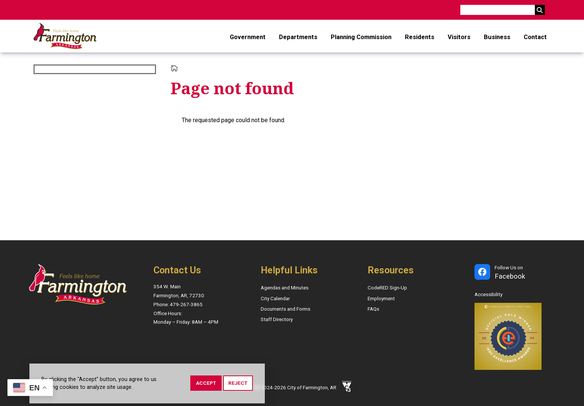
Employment (381, 298)
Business (497, 37)
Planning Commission (361, 37)
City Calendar (275, 298)
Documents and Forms (285, 309)
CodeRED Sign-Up (387, 288)
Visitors (459, 37)
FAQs (373, 309)
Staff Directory (277, 319)
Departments (298, 37)
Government (248, 37)
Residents (419, 37)
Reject (237, 384)
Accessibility (488, 294)
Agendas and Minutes (284, 288)
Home (174, 68)
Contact (535, 37)
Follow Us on (510, 272)
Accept (206, 384)
